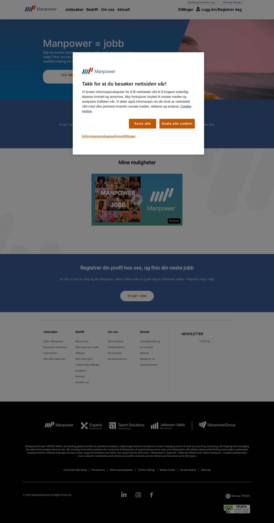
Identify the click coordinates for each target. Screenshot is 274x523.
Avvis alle (142, 123)
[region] (138, 103)
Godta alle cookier (177, 123)
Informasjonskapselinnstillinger (109, 136)
